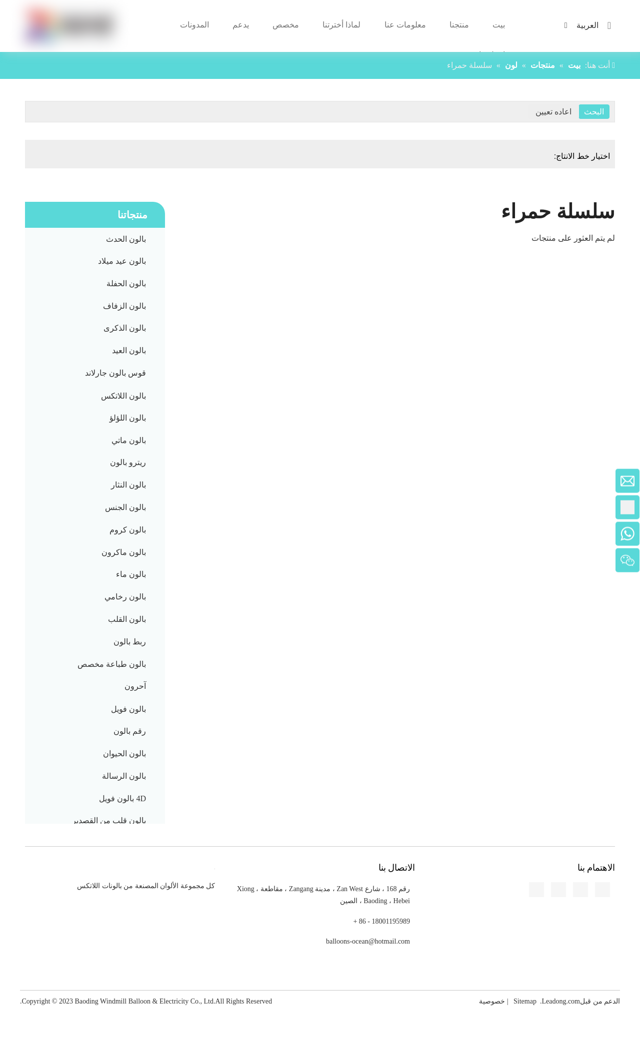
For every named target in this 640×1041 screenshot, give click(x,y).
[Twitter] (8, 357)
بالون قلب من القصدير (109, 820)
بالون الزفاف (124, 306)
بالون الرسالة (124, 776)
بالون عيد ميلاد (122, 261)
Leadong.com (561, 1001)
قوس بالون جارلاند (115, 373)
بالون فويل (128, 709)
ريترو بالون (128, 462)
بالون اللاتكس (123, 396)
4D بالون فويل (122, 798)
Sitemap (525, 1001)
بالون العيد (129, 350)
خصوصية (492, 1001)
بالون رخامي (125, 596)
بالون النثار (128, 485)
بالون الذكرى (125, 328)
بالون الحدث (126, 239)
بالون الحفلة (126, 283)
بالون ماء (131, 574)
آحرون (135, 686)
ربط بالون (130, 641)
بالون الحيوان (124, 753)
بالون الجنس (125, 507)
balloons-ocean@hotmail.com (368, 941)
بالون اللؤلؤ (128, 418)
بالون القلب (127, 619)
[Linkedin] (8, 339)
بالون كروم (128, 529)
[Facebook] (8, 320)
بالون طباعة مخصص (112, 664)
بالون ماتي (129, 440)
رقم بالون (130, 731)
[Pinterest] (8, 394)
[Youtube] (8, 376)
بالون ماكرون (124, 552)
